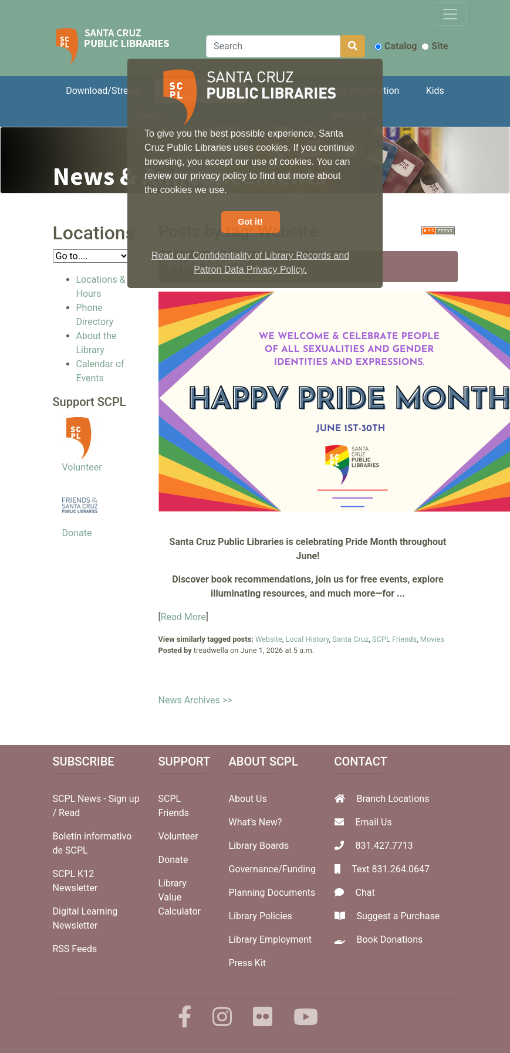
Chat (364, 892)
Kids (435, 90)
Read (69, 812)
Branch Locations (392, 798)
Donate (77, 533)
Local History (307, 639)
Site (434, 46)
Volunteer (82, 467)
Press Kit (247, 963)
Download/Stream (103, 90)
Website (268, 639)
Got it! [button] (250, 221)
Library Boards (259, 845)
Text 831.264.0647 (391, 869)
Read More (183, 616)
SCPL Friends (394, 639)
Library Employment (270, 939)
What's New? (255, 822)
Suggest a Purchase (398, 916)
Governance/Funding (272, 869)
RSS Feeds (75, 948)
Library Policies (260, 916)
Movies (432, 639)
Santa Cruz (350, 639)
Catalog (395, 46)
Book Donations (389, 939)
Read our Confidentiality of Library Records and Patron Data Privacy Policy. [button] (250, 262)
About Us (248, 798)
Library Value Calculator (179, 897)
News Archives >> (195, 700)
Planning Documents (272, 892)
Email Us (373, 822)
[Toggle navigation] (450, 14)
